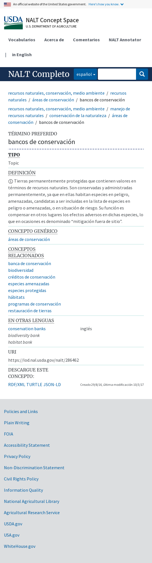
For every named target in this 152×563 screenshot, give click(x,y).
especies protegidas (27, 290)
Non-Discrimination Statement (34, 467)
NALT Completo (39, 74)
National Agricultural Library (31, 501)
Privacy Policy (17, 456)
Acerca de (54, 39)
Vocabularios (21, 39)
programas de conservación (34, 304)
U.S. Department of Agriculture (51, 26)
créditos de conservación (31, 277)
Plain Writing (16, 422)
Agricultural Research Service (32, 512)
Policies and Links (21, 411)
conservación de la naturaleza (77, 115)
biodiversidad (20, 270)
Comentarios (86, 39)
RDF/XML (16, 384)
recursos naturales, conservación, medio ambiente (56, 93)
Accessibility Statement (27, 445)
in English (22, 54)
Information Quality (23, 490)
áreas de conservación (53, 99)
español (83, 73)
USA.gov (11, 535)
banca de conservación (29, 263)
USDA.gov (13, 523)
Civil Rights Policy (21, 479)
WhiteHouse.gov (19, 546)
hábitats (16, 297)
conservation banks (27, 328)
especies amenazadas (28, 283)
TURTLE (34, 384)
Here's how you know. (104, 4)
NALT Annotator (125, 39)
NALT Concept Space (52, 20)
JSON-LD (52, 384)
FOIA (8, 434)
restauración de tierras (30, 310)
